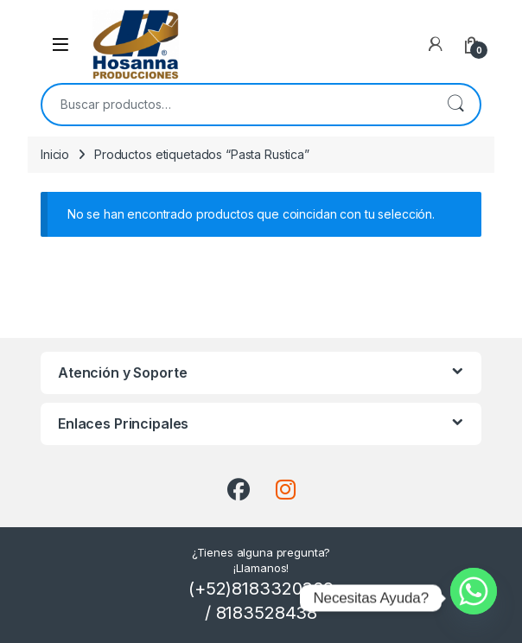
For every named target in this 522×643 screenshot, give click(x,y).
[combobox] (236, 104)
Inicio (55, 154)
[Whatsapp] (473, 598)
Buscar (455, 104)
